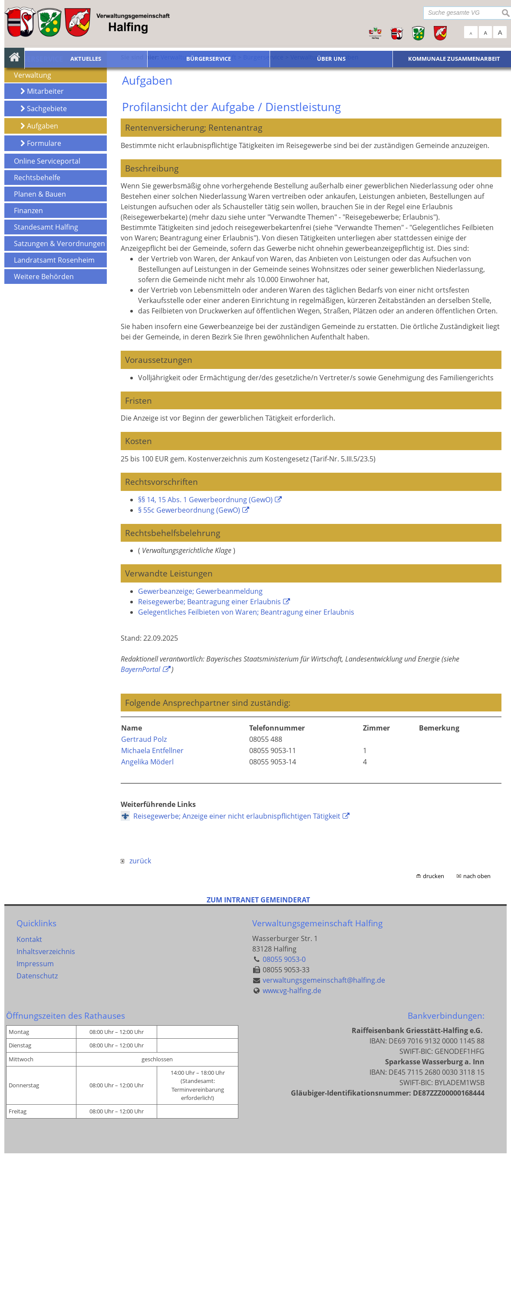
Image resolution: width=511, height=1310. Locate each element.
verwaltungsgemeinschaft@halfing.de (324, 1137)
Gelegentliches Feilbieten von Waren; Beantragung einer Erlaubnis (246, 768)
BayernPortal (140, 826)
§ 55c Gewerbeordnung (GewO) (189, 666)
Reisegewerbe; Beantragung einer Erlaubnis (209, 758)
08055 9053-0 (284, 1116)
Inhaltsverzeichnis (45, 1108)
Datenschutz (37, 1132)
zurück (136, 1018)
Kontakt (29, 1096)
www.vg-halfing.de (292, 1147)
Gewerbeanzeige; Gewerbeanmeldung (200, 748)
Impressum (35, 1120)
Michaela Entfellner (152, 907)
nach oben (477, 1033)
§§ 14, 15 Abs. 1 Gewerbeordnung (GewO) (205, 656)
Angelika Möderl (147, 919)
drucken (433, 1033)
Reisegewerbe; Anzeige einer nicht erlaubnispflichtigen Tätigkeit (236, 973)
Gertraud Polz (144, 896)
